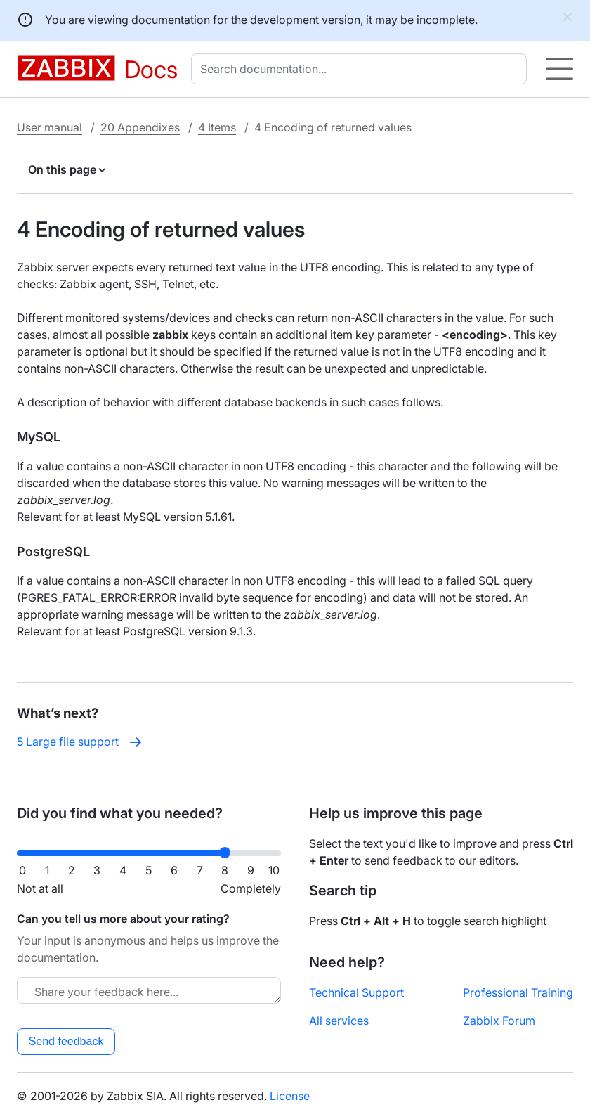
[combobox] (361, 69)
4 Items (217, 127)
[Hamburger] (559, 69)
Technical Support (356, 992)
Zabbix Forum (499, 1021)
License (290, 1096)
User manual (49, 127)
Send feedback (66, 1041)
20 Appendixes (140, 127)
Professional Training (518, 992)
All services (339, 1021)
